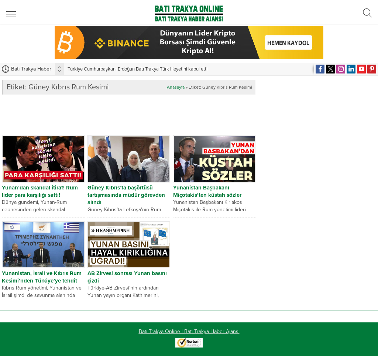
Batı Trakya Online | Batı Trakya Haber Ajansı (189, 331)
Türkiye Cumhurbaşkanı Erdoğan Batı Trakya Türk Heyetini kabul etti (137, 69)
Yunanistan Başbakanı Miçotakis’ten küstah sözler (207, 191)
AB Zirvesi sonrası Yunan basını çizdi (127, 277)
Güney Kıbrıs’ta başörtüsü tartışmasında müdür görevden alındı (126, 195)
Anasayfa (176, 87)
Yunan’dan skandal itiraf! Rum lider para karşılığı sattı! (40, 191)
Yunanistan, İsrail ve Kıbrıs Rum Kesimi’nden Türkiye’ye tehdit (42, 277)
